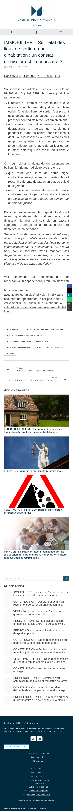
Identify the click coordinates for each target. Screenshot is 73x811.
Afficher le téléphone (38, 787)
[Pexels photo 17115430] (8, 662)
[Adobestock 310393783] (8, 681)
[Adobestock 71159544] (8, 671)
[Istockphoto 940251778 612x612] (8, 642)
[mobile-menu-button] (61, 32)
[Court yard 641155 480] (8, 604)
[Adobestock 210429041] (8, 595)
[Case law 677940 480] (8, 633)
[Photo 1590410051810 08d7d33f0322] (8, 700)
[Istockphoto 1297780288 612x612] (8, 652)
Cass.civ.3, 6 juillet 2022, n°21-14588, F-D (32, 76)
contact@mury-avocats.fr (38, 794)
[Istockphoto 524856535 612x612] (8, 614)
